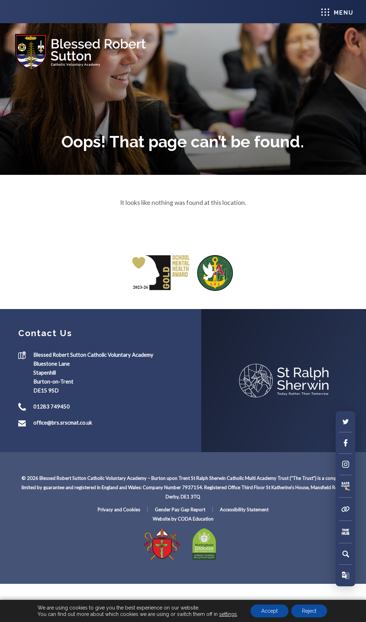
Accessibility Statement (244, 509)
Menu (337, 12)
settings (228, 614)
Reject (309, 611)
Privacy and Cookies (119, 509)
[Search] (345, 554)
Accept (269, 611)
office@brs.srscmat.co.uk (62, 422)
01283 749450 (51, 406)
